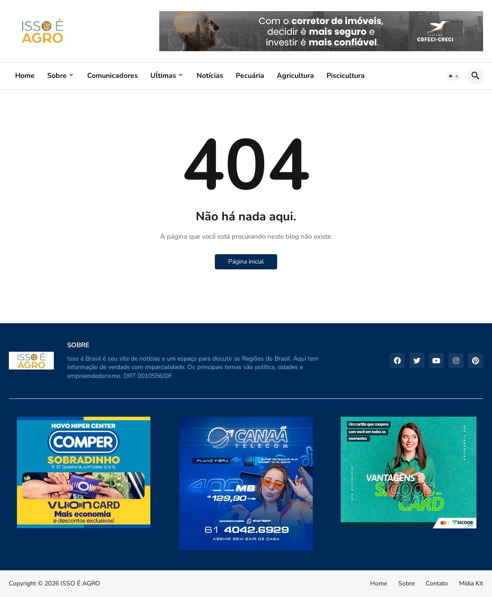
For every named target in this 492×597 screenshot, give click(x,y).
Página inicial (246, 261)
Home (25, 76)
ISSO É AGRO (80, 583)
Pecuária (250, 76)
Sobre (57, 76)
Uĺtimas (163, 76)
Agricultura (295, 76)
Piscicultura (346, 76)
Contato (437, 583)
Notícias (210, 76)
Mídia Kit (471, 583)
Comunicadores (112, 76)
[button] (453, 76)
